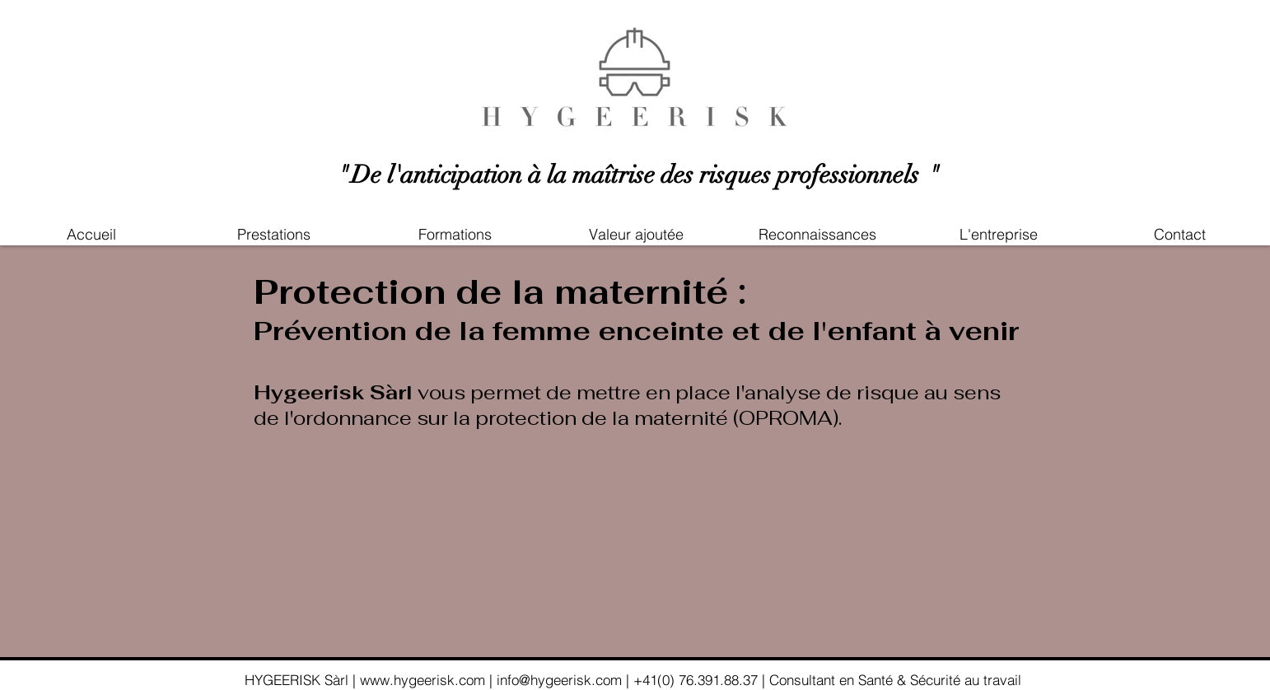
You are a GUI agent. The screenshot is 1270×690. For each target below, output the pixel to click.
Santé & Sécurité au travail (941, 679)
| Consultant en (810, 679)
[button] (635, 234)
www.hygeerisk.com (424, 679)
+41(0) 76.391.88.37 (695, 679)
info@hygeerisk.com (561, 679)
